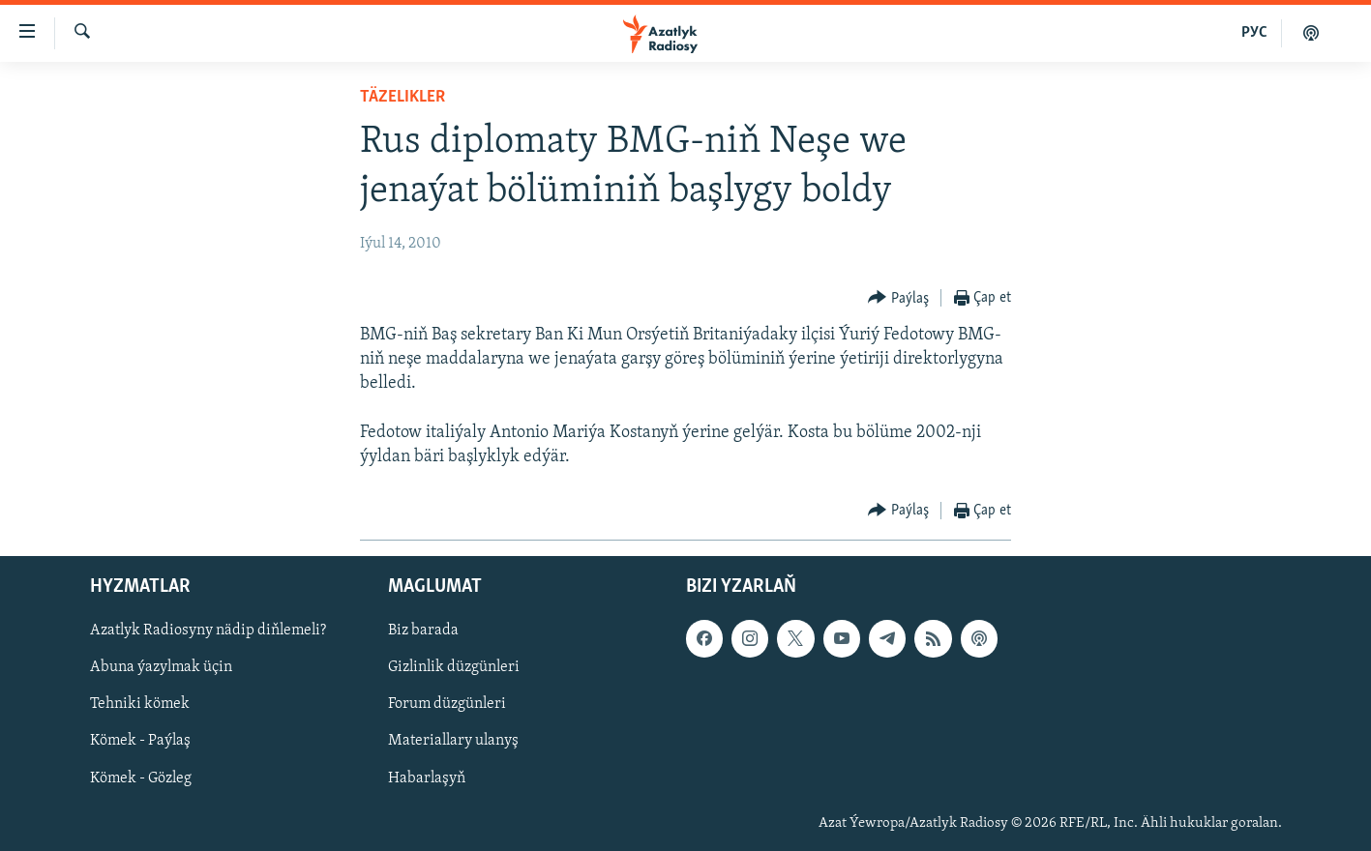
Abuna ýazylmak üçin (161, 668)
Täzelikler (402, 97)
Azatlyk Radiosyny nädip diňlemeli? (208, 631)
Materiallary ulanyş (453, 741)
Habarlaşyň (426, 778)
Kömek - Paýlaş (140, 741)
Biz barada (423, 631)
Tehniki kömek (140, 705)
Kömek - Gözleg (141, 778)
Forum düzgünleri (447, 705)
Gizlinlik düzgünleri (454, 668)
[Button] (898, 298)
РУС (1254, 33)
